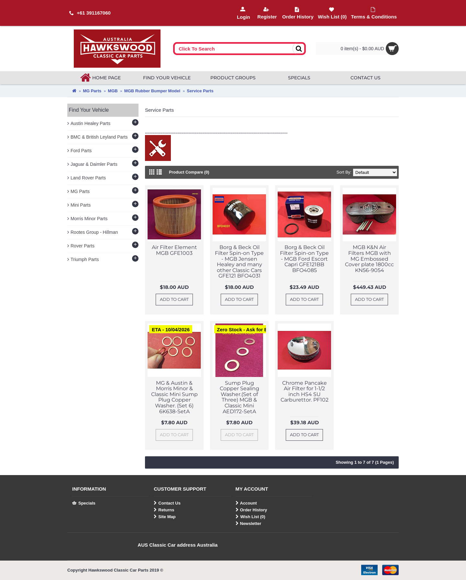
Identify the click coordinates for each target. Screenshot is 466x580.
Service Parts (200, 90)
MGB (112, 90)
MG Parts (92, 90)
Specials (83, 503)
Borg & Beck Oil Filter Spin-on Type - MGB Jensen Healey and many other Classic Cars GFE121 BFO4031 (239, 261)
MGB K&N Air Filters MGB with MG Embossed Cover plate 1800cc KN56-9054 (369, 258)
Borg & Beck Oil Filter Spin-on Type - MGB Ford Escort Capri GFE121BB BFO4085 (304, 258)
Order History (251, 510)
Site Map (164, 516)
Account (246, 503)
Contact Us (167, 503)
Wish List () (250, 516)
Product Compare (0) (190, 172)
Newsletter (248, 523)
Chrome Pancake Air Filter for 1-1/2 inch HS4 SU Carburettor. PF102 (304, 391)
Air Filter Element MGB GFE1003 (174, 250)
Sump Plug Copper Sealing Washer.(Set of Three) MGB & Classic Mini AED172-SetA (239, 397)
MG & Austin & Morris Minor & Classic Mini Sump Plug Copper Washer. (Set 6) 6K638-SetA (174, 397)
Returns (164, 510)
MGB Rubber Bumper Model (152, 90)
